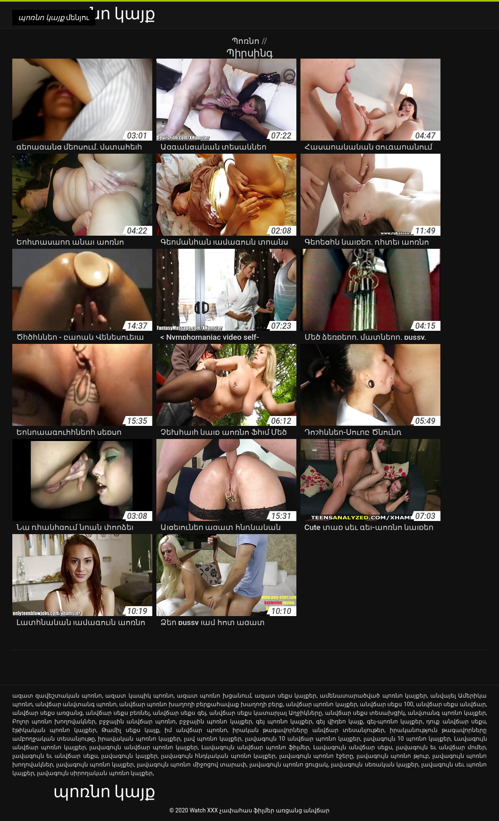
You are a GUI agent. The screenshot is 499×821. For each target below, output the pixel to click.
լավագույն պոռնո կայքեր (95, 764)
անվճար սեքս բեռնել (118, 713)
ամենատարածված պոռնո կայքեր (373, 695)
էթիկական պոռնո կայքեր (54, 730)
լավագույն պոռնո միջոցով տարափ (191, 764)
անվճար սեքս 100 (386, 704)
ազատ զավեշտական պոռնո (57, 695)
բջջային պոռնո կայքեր (215, 721)
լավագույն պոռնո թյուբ (393, 756)
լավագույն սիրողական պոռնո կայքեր (95, 773)
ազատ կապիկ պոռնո (139, 695)
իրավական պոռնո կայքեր (139, 738)
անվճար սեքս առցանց (47, 713)
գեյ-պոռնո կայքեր (394, 721)
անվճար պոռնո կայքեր (321, 704)
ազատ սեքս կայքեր (286, 695)
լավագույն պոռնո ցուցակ (288, 764)
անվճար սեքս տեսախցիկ (365, 713)
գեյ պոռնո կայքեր (284, 721)
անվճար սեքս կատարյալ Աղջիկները (266, 713)
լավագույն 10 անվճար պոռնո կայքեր (302, 738)
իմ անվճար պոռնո (196, 730)
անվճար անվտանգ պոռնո (76, 704)
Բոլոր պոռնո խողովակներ (53, 721)
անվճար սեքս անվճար (451, 704)
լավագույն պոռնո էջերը (316, 756)
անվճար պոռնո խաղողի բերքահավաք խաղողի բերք (201, 704)
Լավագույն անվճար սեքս (352, 747)
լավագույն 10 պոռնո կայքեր (407, 738)
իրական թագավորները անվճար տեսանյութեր (308, 730)
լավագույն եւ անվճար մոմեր (441, 747)
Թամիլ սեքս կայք (130, 730)
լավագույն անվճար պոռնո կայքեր (143, 747)
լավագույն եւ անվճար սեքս (55, 756)
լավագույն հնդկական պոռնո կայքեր (218, 756)
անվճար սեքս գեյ (179, 713)
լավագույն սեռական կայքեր (374, 764)
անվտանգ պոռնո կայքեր (446, 713)
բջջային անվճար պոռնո (137, 721)
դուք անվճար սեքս (455, 721)
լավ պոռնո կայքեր (213, 738)
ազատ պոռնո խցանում (214, 695)
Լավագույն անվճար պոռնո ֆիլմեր (255, 747)
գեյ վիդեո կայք (339, 721)
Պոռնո (247, 41)
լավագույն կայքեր (129, 756)
